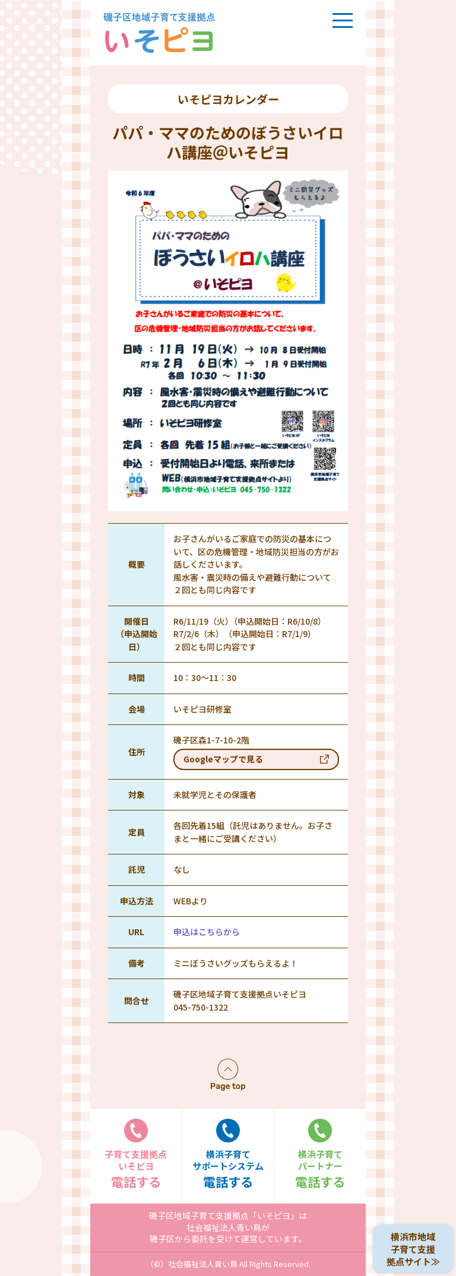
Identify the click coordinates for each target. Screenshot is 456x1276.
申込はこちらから (206, 932)
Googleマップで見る (223, 759)
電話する (136, 1154)
